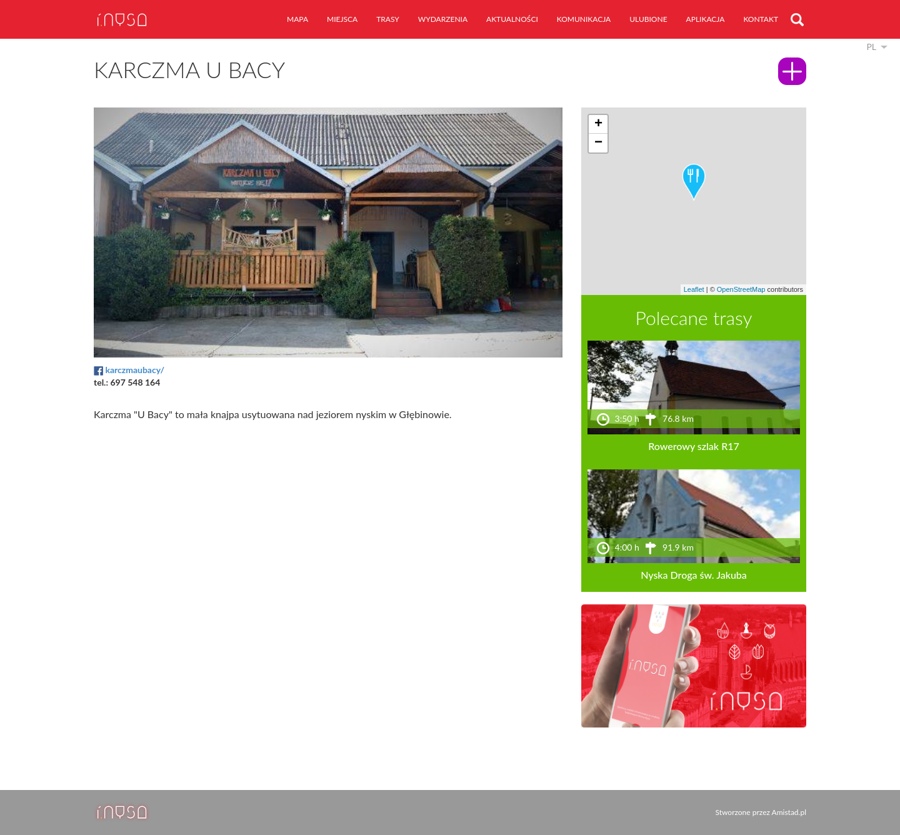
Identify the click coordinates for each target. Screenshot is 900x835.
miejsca (342, 19)
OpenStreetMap (741, 289)
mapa (297, 19)
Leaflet (694, 289)
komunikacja (584, 19)
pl (871, 46)
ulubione (648, 19)
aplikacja (705, 19)
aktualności (512, 19)
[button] (693, 182)
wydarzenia (443, 19)
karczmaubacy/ (134, 369)
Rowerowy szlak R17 (693, 446)
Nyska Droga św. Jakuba (694, 575)
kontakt (760, 19)
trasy (387, 19)
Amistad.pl (789, 812)
